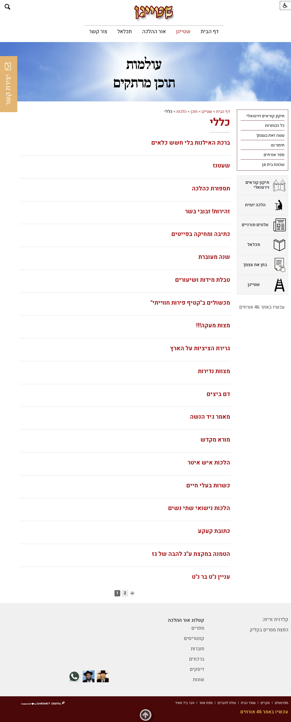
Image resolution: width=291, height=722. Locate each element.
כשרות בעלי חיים (208, 485)
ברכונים (196, 659)
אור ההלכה (154, 31)
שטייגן (183, 31)
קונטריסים (194, 638)
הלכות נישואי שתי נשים (199, 508)
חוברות (197, 648)
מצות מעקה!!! (213, 325)
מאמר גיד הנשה (210, 417)
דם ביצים (218, 394)
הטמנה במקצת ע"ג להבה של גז (191, 554)
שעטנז (221, 165)
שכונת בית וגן (273, 164)
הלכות (181, 111)
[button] (8, 7)
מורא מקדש (215, 440)
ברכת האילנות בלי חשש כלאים (190, 143)
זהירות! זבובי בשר (207, 211)
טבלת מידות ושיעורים (202, 280)
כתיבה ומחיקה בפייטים (200, 234)
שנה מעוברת (214, 257)
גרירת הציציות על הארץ (200, 348)
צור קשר (98, 31)
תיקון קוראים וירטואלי (265, 116)
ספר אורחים (273, 155)
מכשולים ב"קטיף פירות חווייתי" (190, 303)
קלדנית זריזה (275, 619)
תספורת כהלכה (211, 188)
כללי (220, 122)
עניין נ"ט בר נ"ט (211, 577)
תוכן (194, 111)
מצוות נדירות (214, 371)
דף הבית (210, 31)
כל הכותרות (274, 125)
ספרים (197, 628)
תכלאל (124, 31)
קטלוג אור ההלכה (186, 620)
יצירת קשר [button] (8, 84)
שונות (198, 679)
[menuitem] (210, 31)
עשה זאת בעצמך (270, 135)
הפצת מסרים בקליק (269, 629)
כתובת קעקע (214, 531)
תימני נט (277, 145)
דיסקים (197, 669)
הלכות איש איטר (209, 462)
